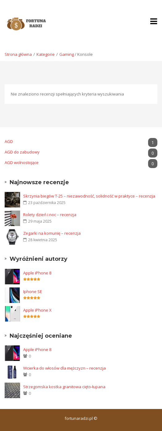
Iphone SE (32, 291)
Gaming (66, 54)
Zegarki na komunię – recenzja (52, 233)
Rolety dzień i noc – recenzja (49, 214)
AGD (81, 141)
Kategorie (45, 54)
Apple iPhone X (37, 310)
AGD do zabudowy (81, 152)
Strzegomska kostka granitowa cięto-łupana (64, 386)
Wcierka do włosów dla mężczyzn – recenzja (64, 368)
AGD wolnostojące (81, 162)
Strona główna (18, 54)
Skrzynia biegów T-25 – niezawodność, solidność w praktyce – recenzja (89, 196)
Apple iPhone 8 (37, 273)
